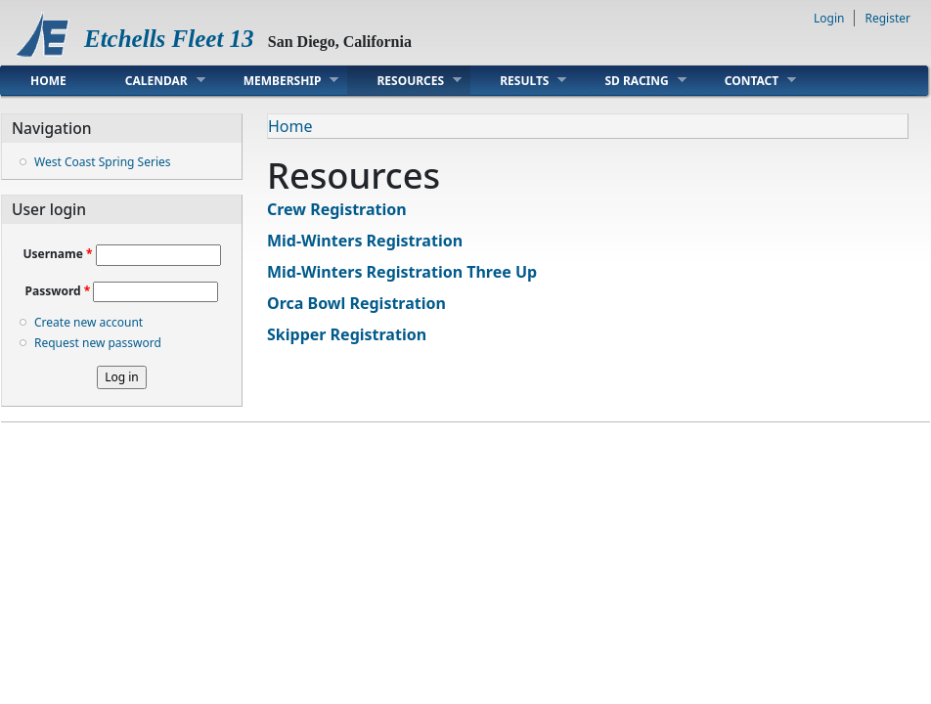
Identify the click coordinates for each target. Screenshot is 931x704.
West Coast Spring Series (102, 162)
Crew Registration (337, 209)
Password (58, 291)
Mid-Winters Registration (365, 240)
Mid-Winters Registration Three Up (402, 272)
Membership (276, 80)
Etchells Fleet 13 (169, 38)
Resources (404, 80)
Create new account (88, 322)
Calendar (150, 80)
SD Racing (630, 80)
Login (829, 18)
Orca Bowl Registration (356, 303)
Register (887, 18)
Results (518, 80)
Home (48, 80)
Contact (746, 80)
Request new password (97, 342)
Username (57, 253)
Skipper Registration (346, 334)
